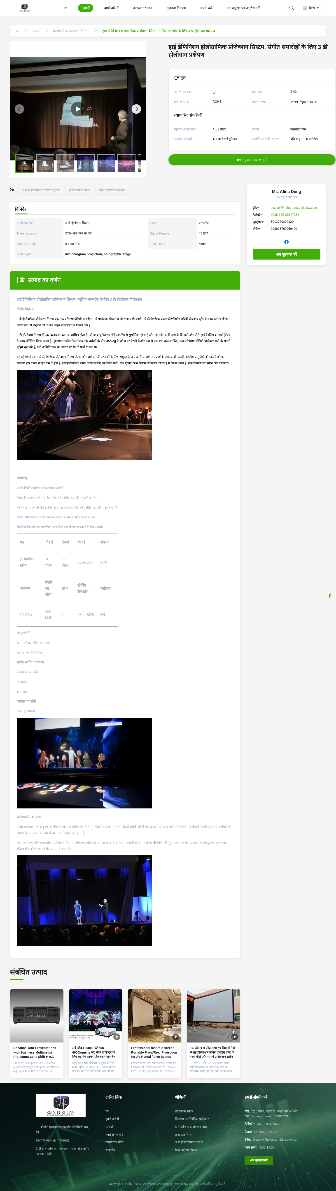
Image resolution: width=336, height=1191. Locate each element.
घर (65, 8)
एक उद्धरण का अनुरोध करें (243, 8)
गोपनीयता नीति (114, 1142)
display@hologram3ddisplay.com (294, 207)
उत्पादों (86, 8)
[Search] (291, 7)
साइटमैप (110, 1150)
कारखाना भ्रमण (142, 8)
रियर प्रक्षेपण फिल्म (186, 1150)
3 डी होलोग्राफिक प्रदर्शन (189, 1142)
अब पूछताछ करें (286, 254)
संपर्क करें (206, 8)
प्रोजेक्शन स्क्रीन (184, 1111)
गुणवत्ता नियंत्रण (176, 8)
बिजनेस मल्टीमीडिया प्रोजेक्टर (192, 1119)
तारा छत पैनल (183, 1134)
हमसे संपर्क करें (114, 1134)
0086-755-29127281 (285, 214)
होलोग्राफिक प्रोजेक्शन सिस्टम (192, 1126)
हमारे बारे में (111, 8)
